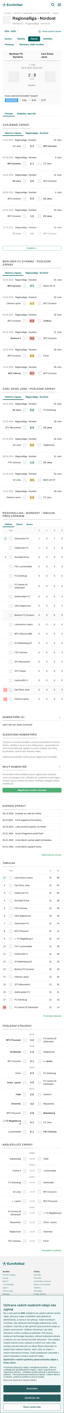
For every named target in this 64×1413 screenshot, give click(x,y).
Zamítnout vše (32, 1398)
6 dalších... (32, 248)
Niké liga (6, 1294)
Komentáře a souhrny (42, 1281)
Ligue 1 (5, 1288)
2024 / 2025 (11, 31)
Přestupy (9, 44)
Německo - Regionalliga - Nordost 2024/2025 (32, 13)
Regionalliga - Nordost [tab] (36, 133)
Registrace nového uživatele (32, 790)
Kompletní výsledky (51, 1250)
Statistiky (47, 39)
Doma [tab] (19, 524)
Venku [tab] (29, 524)
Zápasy (56, 13)
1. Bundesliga (8, 1284)
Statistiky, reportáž (26, 113)
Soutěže (7, 13)
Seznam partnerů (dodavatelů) (20, 1380)
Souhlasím (32, 1388)
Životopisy (38, 1291)
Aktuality (37, 1275)
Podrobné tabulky (52, 1016)
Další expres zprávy (51, 855)
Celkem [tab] (8, 524)
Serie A (5, 1281)
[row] (32, 144)
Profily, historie (40, 1294)
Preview (9, 113)
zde (12, 784)
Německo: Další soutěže (33, 44)
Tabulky (21, 39)
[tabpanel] (32, 194)
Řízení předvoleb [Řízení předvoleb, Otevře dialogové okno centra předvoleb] (32, 1407)
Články (37, 1272)
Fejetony (37, 1288)
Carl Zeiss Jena (47, 55)
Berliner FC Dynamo (16, 55)
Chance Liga (8, 1291)
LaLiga (5, 1278)
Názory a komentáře (42, 1284)
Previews (37, 1278)
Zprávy (8, 39)
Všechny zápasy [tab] (13, 133)
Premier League (9, 1275)
